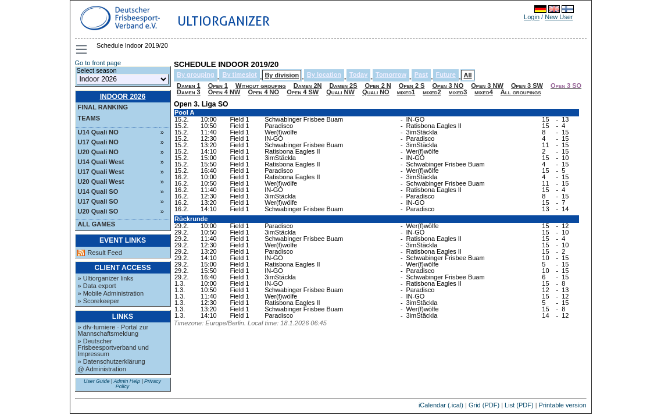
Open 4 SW (303, 91)
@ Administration (102, 368)
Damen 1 (189, 85)
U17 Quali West (101, 171)
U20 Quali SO (98, 211)
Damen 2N (308, 85)
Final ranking (103, 107)
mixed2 (432, 91)
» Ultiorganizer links (106, 278)
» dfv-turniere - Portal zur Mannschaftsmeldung (113, 330)
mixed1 (406, 91)
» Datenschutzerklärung (111, 361)
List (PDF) (519, 405)
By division (282, 75)
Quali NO (376, 91)
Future (446, 74)
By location (324, 74)
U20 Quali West (101, 181)
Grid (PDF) (484, 405)
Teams (89, 118)
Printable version (563, 405)
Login (531, 16)
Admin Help (126, 381)
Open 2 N (378, 85)
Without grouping (260, 85)
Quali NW (340, 91)
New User (559, 16)
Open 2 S (412, 85)
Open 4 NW (224, 91)
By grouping (196, 74)
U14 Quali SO (98, 191)
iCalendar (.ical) (441, 405)
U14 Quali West (101, 161)
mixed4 (483, 91)
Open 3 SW (527, 85)
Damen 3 (189, 91)
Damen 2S (344, 85)
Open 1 (218, 85)
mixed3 (458, 91)
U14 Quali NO (98, 132)
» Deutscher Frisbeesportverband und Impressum (113, 347)
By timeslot (239, 74)
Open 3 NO (448, 85)
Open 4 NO (263, 91)
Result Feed (105, 253)
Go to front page (98, 62)
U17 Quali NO (98, 142)
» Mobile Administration (111, 293)
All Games (97, 224)
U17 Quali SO (98, 201)
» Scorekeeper (99, 300)
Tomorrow (391, 74)
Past (421, 74)
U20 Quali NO (98, 151)
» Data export (97, 285)
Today (358, 74)
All (467, 75)
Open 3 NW (487, 85)
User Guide (97, 381)
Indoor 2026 (123, 96)
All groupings (521, 91)
